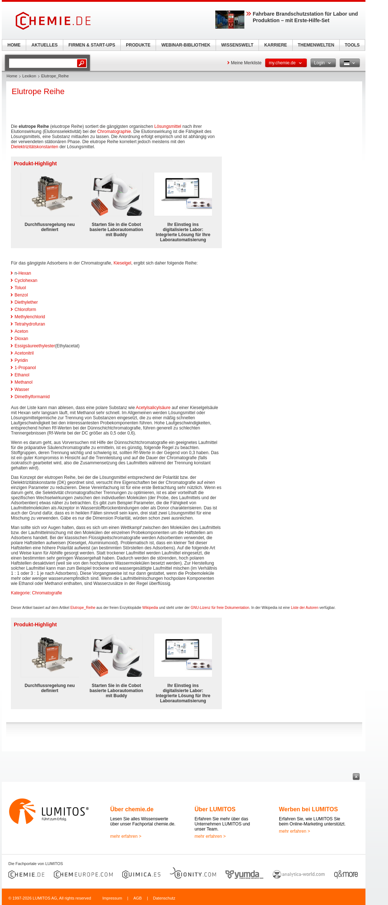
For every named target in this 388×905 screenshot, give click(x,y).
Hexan (25, 273)
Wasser (22, 389)
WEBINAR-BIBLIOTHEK (186, 45)
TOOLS (352, 45)
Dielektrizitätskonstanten (34, 146)
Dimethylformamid (32, 396)
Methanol (23, 382)
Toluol (20, 287)
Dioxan (21, 338)
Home (12, 76)
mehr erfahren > (125, 836)
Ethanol (22, 374)
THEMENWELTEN (316, 45)
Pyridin (21, 360)
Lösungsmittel (167, 126)
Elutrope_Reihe (82, 608)
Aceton (21, 331)
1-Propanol (25, 367)
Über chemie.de (131, 809)
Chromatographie (114, 131)
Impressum (112, 898)
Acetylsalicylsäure (153, 407)
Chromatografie (47, 592)
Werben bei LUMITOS (308, 809)
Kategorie (20, 592)
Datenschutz (164, 898)
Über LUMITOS (215, 809)
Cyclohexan (26, 280)
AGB (137, 898)
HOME (14, 45)
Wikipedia (150, 608)
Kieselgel (122, 263)
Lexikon (29, 76)
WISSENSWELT (237, 45)
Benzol (21, 295)
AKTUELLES (45, 45)
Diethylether (26, 302)
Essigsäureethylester (35, 345)
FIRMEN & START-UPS (91, 45)
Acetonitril (24, 353)
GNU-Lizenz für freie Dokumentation (220, 608)
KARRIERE (275, 45)
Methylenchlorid (30, 316)
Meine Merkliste (246, 62)
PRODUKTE (138, 45)
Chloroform (25, 309)
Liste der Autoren (305, 608)
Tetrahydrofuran (30, 324)
